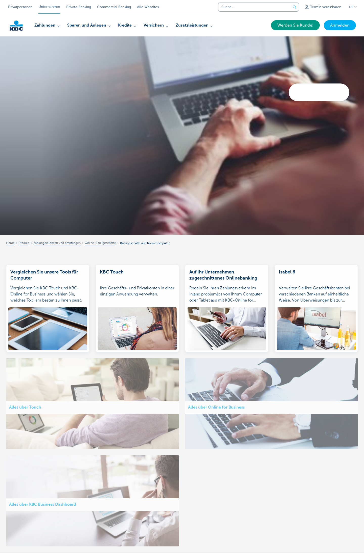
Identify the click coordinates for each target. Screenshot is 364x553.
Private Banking (78, 7)
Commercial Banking (114, 7)
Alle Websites (148, 7)
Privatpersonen (20, 7)
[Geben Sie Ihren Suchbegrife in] (294, 7)
